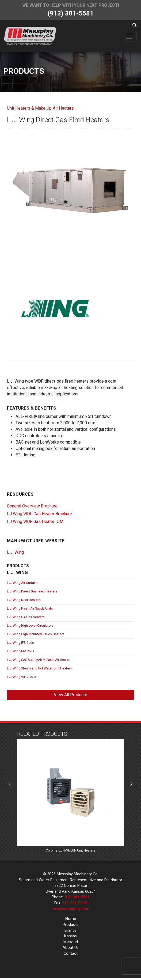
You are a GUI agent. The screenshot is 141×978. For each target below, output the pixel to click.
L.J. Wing (15, 552)
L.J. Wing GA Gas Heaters (26, 617)
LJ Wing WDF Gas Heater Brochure (39, 513)
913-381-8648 (74, 903)
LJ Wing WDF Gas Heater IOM (35, 521)
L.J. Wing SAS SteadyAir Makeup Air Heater (38, 660)
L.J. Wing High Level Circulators (30, 625)
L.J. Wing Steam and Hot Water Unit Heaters (39, 668)
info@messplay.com (70, 909)
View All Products (70, 694)
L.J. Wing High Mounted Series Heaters (35, 634)
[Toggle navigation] (129, 36)
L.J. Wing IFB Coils (20, 643)
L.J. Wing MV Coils (20, 651)
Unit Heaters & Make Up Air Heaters (40, 108)
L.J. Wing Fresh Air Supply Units (30, 608)
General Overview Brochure (32, 506)
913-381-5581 (77, 897)
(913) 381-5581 (71, 13)
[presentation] (10, 784)
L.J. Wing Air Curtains (23, 583)
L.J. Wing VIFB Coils (21, 677)
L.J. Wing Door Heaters (24, 600)
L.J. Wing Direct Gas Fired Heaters (32, 591)
